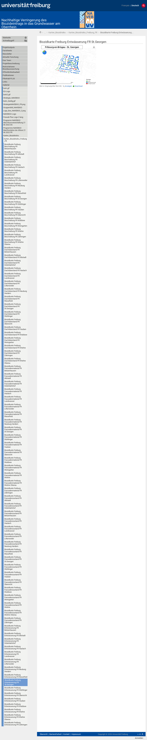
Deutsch (135, 5)
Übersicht (44, 734)
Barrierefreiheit (55, 734)
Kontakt (66, 734)
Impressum (76, 734)
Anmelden (139, 738)
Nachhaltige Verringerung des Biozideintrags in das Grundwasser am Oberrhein (30, 23)
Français (125, 5)
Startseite (40, 32)
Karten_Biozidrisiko (57, 32)
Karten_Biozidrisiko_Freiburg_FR (83, 32)
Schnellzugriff (8, 41)
